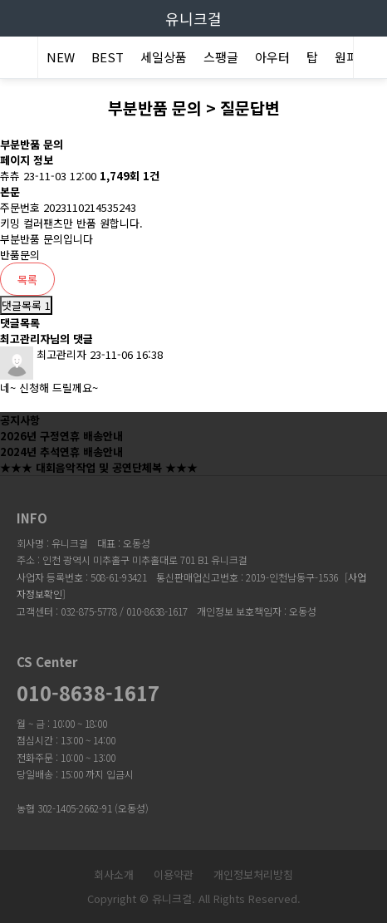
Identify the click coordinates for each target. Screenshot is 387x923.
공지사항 (20, 420)
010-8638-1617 (88, 693)
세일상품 (163, 57)
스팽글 (220, 57)
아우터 (272, 57)
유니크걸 (193, 18)
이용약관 (174, 874)
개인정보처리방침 (253, 874)
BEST (107, 57)
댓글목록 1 (26, 305)
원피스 (352, 57)
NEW (61, 57)
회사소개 (114, 874)
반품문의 (20, 255)
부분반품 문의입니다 (46, 239)
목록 (27, 279)
